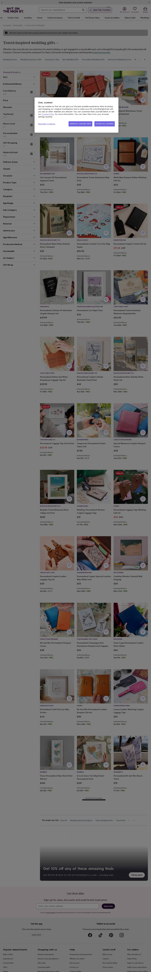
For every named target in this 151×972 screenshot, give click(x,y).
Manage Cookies (46, 124)
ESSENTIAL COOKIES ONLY (80, 124)
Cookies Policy (48, 114)
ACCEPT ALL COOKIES (104, 124)
